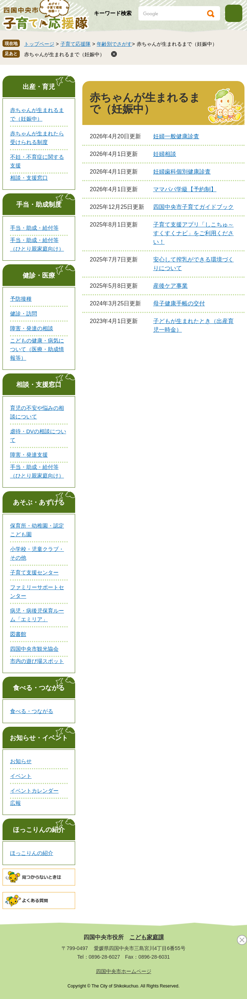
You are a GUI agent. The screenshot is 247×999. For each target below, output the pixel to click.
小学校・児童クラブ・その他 (37, 553)
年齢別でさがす (114, 44)
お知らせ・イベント (39, 738)
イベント (21, 776)
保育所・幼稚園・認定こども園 (37, 530)
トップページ (39, 44)
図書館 (18, 634)
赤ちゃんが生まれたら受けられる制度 (37, 137)
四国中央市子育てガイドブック (193, 207)
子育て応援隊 (75, 44)
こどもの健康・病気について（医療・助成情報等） (37, 349)
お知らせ (21, 761)
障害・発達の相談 (31, 328)
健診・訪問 (23, 313)
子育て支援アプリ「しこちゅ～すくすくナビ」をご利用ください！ (193, 233)
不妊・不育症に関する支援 (37, 161)
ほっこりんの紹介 (39, 829)
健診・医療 (39, 275)
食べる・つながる (39, 687)
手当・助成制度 (38, 204)
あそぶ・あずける (39, 502)
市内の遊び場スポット (37, 661)
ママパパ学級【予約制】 (184, 189)
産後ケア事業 (170, 286)
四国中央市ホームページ (123, 971)
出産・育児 (39, 86)
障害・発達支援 (29, 455)
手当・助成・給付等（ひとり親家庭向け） (37, 244)
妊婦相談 (164, 154)
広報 (15, 803)
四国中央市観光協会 (34, 649)
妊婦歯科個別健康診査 (182, 172)
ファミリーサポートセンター (37, 591)
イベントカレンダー (34, 791)
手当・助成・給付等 (34, 228)
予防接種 (21, 299)
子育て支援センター (34, 572)
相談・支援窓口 (29, 178)
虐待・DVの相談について (38, 435)
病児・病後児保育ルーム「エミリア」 (37, 615)
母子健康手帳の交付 (179, 303)
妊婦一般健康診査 (176, 136)
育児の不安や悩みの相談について (37, 412)
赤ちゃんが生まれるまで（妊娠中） (64, 54)
